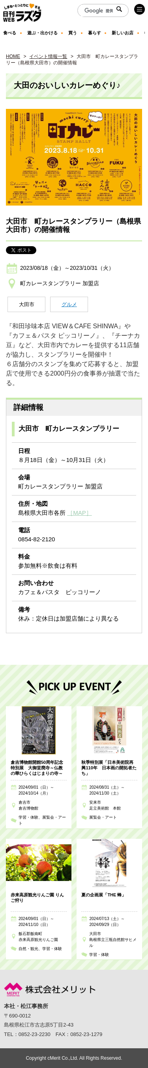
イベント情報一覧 (48, 56)
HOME (13, 56)
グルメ (69, 304)
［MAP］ (79, 512)
